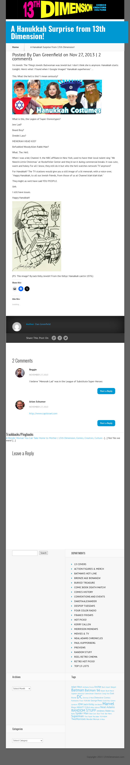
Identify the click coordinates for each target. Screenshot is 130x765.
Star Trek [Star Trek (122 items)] (100, 713)
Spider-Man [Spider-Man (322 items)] (81, 713)
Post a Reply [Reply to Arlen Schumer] (106, 423)
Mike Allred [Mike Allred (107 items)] (95, 707)
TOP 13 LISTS (81, 666)
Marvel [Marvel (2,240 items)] (108, 703)
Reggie (33, 369)
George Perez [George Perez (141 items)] (96, 700)
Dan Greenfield (47, 55)
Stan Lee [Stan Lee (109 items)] (92, 713)
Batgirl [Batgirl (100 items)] (113, 687)
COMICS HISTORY (83, 591)
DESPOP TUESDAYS (84, 605)
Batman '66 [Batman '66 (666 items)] (92, 690)
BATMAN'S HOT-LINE (85, 573)
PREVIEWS (79, 647)
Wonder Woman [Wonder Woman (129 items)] (92, 719)
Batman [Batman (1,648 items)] (77, 690)
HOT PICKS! (80, 619)
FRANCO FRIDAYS (83, 615)
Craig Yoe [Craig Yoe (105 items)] (106, 693)
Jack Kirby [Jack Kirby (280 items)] (88, 704)
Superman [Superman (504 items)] (77, 716)
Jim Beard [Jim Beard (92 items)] (98, 704)
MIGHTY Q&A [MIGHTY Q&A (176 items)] (83, 707)
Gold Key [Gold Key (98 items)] (106, 701)
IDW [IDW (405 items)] (80, 704)
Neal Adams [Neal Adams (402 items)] (107, 707)
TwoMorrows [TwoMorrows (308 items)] (78, 719)
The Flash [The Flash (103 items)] (88, 716)
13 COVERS (80, 564)
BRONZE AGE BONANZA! (87, 578)
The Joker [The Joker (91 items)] (96, 716)
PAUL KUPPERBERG (84, 642)
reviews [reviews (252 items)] (101, 710)
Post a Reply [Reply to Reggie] (106, 391)
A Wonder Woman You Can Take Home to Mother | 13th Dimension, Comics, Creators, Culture (54, 438)
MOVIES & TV (81, 633)
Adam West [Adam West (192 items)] (76, 686)
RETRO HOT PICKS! (84, 661)
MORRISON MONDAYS (86, 628)
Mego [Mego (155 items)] (73, 707)
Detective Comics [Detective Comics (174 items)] (102, 697)
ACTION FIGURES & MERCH (89, 568)
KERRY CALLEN (82, 624)
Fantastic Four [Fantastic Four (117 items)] (77, 700)
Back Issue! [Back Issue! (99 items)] (106, 687)
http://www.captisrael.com (43, 413)
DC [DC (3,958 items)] (79, 697)
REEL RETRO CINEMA (85, 656)
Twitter (65, 338)
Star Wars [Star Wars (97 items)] (108, 714)
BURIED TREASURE (84, 582)
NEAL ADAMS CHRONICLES (88, 638)
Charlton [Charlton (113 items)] (97, 693)
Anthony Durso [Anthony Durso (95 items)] (88, 687)
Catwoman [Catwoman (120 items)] (89, 693)
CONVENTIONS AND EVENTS (89, 596)
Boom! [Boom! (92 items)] (103, 691)
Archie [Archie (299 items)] (97, 686)
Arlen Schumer (37, 401)
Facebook (59, 338)
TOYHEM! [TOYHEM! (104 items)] (103, 716)
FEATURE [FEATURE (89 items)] (87, 701)
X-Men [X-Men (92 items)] (102, 719)
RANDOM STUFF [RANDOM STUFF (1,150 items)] (83, 710)
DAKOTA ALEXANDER (85, 601)
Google (53, 338)
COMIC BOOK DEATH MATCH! (90, 587)
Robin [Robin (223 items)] (108, 710)
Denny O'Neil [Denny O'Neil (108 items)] (88, 698)
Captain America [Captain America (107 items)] (77, 693)
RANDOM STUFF (83, 652)
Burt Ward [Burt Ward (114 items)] (110, 691)
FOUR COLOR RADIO (85, 610)
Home (15, 47)
